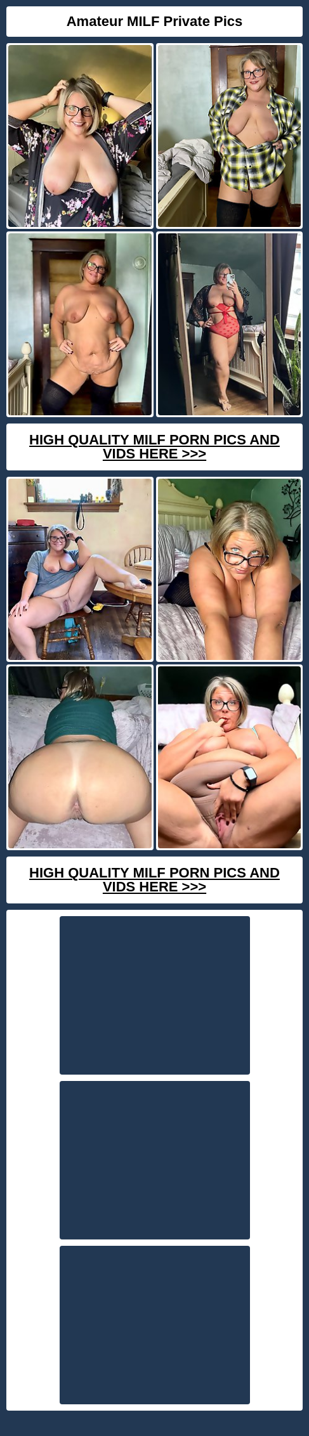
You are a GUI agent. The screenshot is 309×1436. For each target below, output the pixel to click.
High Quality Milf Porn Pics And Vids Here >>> (154, 447)
